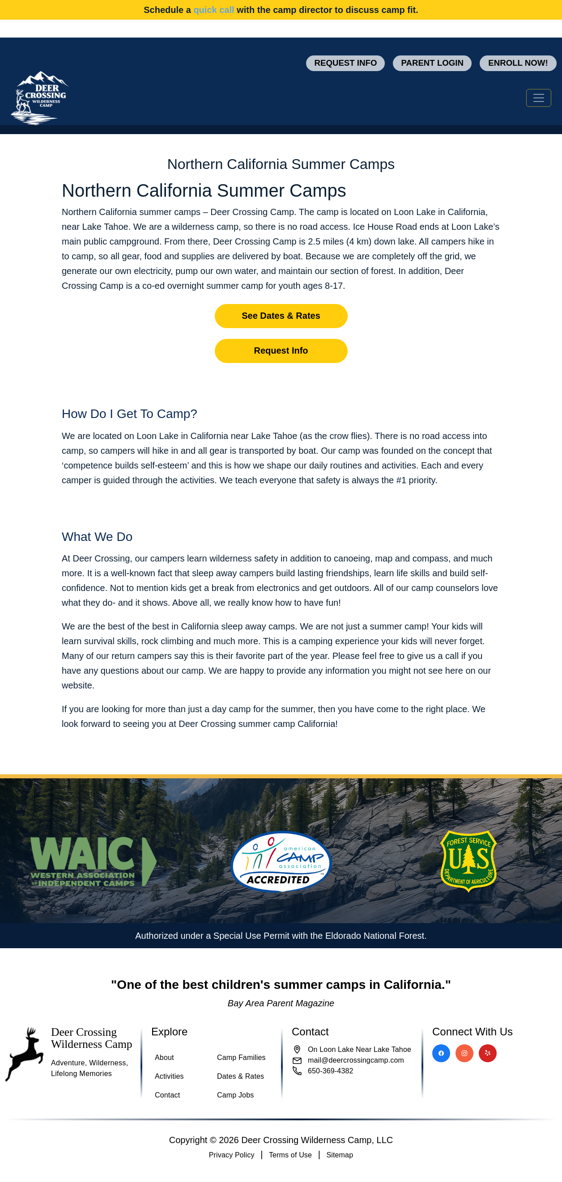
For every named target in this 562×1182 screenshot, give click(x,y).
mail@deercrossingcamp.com (356, 1060)
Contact (167, 1095)
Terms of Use (290, 1155)
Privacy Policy (232, 1155)
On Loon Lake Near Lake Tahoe (359, 1049)
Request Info (345, 63)
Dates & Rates (240, 1076)
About (164, 1057)
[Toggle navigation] (538, 98)
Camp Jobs (235, 1095)
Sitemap (339, 1155)
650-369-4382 (330, 1071)
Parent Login (432, 63)
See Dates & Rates (281, 316)
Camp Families (241, 1057)
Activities (169, 1076)
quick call (213, 10)
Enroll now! (518, 63)
